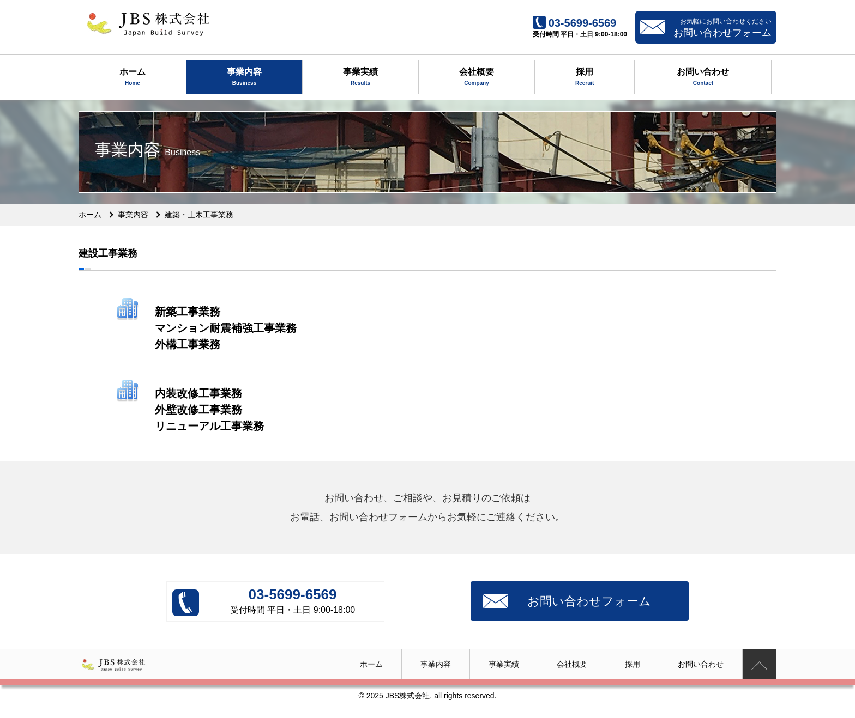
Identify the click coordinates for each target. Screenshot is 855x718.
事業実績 (360, 78)
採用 (584, 78)
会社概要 (476, 78)
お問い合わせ (703, 78)
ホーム (132, 78)
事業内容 (244, 78)
